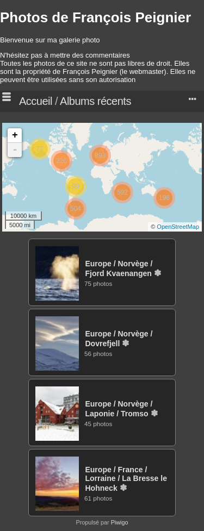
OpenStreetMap (178, 226)
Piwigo (119, 522)
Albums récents (95, 101)
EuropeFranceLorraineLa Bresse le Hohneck (126, 478)
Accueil (35, 101)
